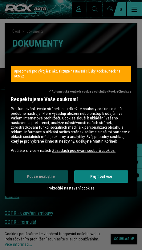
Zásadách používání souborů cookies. (84, 150)
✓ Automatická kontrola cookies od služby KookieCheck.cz (89, 92)
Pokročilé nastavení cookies (71, 188)
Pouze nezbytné (41, 176)
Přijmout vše (101, 176)
